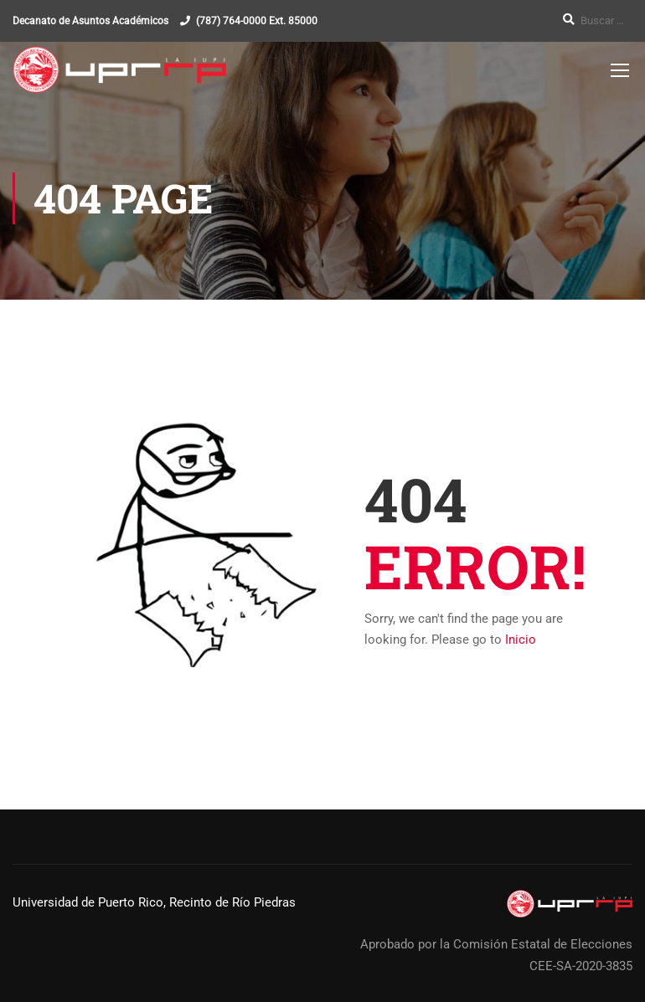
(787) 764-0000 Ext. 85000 (256, 21)
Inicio (520, 639)
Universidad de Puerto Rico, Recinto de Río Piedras (154, 902)
